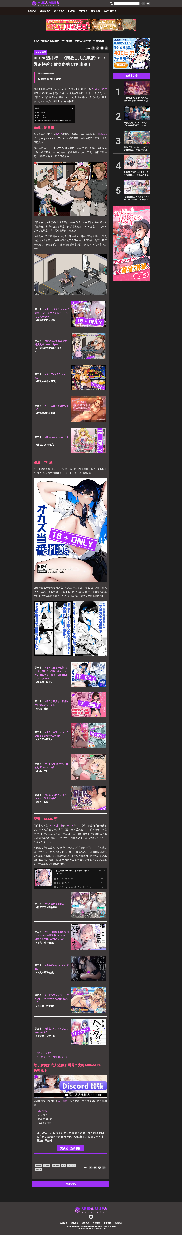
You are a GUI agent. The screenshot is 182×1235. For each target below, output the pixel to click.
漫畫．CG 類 (40, 115)
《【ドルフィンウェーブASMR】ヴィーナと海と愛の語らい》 (52, 999)
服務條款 (64, 1223)
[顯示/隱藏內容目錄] (70, 109)
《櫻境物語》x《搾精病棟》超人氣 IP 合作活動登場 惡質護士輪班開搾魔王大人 (137, 198)
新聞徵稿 (96, 1223)
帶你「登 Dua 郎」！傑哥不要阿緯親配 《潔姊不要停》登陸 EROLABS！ (137, 149)
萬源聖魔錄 (110, 11)
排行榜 (58, 134)
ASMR (69, 825)
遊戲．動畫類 (41, 112)
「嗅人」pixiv (43, 1053)
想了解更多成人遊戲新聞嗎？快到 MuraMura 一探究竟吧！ (55, 120)
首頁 (36, 41)
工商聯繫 (107, 1223)
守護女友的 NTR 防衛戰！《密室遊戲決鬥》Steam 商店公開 (136, 124)
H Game (102, 134)
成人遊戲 (63, 1101)
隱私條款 (74, 1223)
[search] (127, 3)
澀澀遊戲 (95, 11)
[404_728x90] (91, 30)
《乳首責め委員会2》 (54, 904)
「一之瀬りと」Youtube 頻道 (51, 1057)
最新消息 (32, 11)
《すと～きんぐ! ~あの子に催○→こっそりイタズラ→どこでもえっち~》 (52, 313)
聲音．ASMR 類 (41, 117)
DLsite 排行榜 (99, 89)
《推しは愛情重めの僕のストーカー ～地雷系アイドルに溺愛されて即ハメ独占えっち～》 (52, 935)
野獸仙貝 (45, 79)
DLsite (52, 825)
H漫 (63, 1166)
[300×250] (131, 68)
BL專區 (71, 11)
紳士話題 (45, 11)
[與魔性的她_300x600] (131, 281)
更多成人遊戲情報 (70, 1148)
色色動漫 (54, 41)
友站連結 (118, 1223)
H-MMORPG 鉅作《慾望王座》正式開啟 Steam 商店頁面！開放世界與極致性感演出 (137, 99)
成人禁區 (59, 11)
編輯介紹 (85, 1223)
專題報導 (83, 11)
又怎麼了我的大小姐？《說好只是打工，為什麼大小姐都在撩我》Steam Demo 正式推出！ (136, 173)
